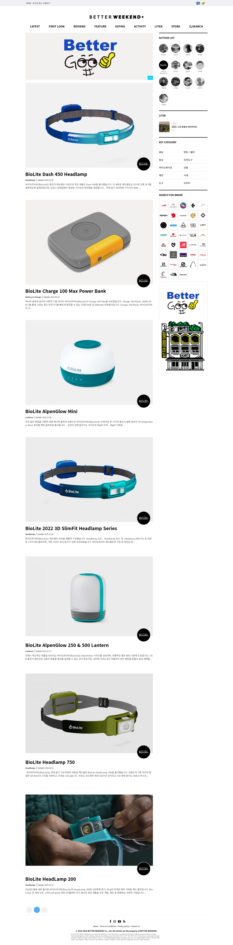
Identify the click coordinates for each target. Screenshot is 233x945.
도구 (161, 183)
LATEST (35, 26)
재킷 (161, 175)
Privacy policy (123, 926)
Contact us (135, 926)
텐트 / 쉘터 (189, 152)
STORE (175, 26)
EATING (120, 26)
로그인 (35, 3)
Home (28, 3)
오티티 (187, 183)
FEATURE (100, 26)
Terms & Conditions (108, 926)
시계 (186, 175)
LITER (158, 26)
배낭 (161, 152)
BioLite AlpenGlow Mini (51, 411)
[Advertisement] (183, 394)
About (95, 926)
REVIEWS (80, 26)
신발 (186, 167)
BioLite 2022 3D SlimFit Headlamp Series (71, 528)
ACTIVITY (140, 26)
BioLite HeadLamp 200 (50, 878)
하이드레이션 (165, 167)
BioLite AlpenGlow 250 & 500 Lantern (67, 645)
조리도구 (188, 159)
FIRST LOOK (57, 26)
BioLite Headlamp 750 (50, 762)
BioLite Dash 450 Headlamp (56, 174)
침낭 (161, 159)
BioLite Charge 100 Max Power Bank (65, 290)
